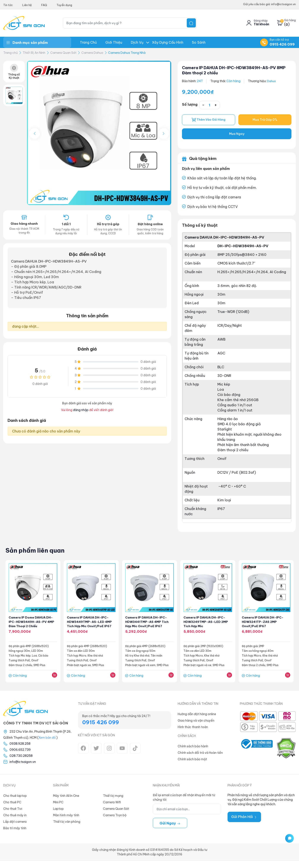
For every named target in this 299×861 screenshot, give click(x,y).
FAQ (44, 5)
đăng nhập (81, 410)
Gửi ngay (170, 823)
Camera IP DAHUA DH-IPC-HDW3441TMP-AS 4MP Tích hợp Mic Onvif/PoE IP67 (147, 622)
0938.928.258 (19, 744)
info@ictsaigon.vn (22, 762)
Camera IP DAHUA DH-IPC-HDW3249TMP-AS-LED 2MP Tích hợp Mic (206, 622)
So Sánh (199, 42)
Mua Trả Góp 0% (265, 120)
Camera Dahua (92, 53)
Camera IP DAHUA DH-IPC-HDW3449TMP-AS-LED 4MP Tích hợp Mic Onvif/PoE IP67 (90, 622)
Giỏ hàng (290, 20)
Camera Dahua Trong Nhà (127, 53)
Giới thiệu (113, 42)
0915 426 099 (282, 44)
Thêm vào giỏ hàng (208, 120)
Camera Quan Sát (63, 53)
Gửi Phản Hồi (244, 817)
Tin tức (8, 5)
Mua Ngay (236, 134)
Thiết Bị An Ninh (34, 53)
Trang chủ (88, 42)
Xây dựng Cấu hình (167, 42)
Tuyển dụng (64, 5)
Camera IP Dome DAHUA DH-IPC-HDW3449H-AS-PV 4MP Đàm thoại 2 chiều (32, 622)
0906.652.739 (20, 750)
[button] (163, 133)
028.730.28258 (21, 756)
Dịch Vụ (137, 42)
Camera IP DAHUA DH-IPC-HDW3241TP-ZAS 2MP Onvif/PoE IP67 (263, 622)
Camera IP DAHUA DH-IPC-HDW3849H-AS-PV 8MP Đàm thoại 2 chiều (233, 70)
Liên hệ (27, 5)
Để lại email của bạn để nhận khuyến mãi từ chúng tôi (184, 798)
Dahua (272, 81)
